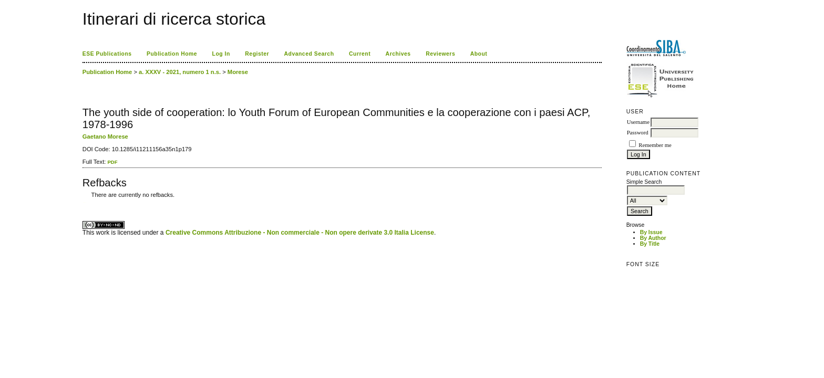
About (479, 54)
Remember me (654, 145)
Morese (238, 72)
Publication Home (172, 54)
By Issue (651, 232)
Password (637, 132)
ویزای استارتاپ (85, 202)
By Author (653, 238)
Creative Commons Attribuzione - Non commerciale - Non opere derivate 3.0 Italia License (300, 232)
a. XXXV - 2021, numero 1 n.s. (180, 72)
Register (257, 54)
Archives (398, 54)
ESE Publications (107, 54)
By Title (650, 244)
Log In (221, 54)
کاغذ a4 (83, 202)
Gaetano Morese (105, 136)
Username (638, 122)
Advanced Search (309, 54)
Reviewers (440, 54)
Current (359, 54)
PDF (112, 162)
